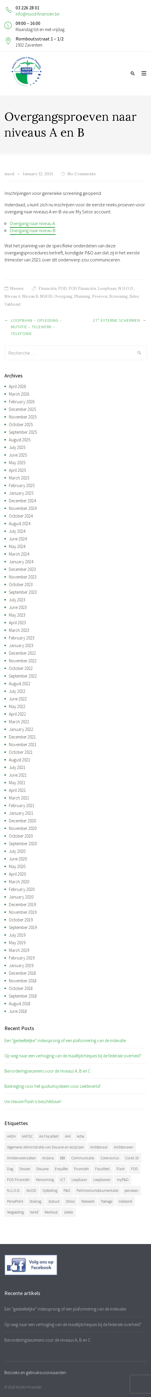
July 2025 (17, 447)
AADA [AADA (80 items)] (11, 1136)
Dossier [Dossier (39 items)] (24, 1168)
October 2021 (21, 752)
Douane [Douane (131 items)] (42, 1168)
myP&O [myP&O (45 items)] (123, 1179)
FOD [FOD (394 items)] (134, 1168)
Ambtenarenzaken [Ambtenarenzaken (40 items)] (21, 1158)
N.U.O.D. (126, 288)
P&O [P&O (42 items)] (67, 1190)
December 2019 (22, 904)
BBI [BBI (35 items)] (62, 1158)
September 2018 (23, 996)
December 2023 (22, 569)
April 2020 (17, 874)
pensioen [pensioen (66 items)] (131, 1190)
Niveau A (12, 296)
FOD (62, 288)
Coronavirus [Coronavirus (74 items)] (109, 1158)
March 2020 (19, 881)
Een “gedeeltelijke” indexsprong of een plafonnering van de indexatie (65, 1040)
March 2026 (19, 394)
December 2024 (22, 500)
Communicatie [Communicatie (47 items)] (82, 1158)
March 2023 (19, 630)
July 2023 (17, 600)
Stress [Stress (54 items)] (70, 1201)
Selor (134, 296)
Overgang (63, 296)
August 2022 (19, 683)
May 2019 (17, 942)
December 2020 (22, 820)
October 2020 (21, 836)
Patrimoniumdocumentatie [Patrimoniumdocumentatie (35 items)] (97, 1190)
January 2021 (21, 813)
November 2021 (22, 744)
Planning (82, 296)
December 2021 (22, 737)
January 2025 (21, 493)
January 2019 (21, 965)
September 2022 (23, 676)
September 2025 (23, 432)
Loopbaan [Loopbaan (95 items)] (79, 1179)
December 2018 (22, 973)
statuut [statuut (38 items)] (53, 1201)
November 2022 (22, 660)
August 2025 (19, 440)
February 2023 (21, 638)
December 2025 (22, 409)
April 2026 (17, 386)
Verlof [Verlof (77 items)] (34, 1212)
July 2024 (17, 531)
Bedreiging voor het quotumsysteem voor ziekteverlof (52, 1086)
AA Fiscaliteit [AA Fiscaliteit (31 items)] (49, 1136)
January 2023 (21, 645)
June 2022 (18, 699)
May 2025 (17, 462)
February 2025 (21, 485)
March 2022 (19, 721)
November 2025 (22, 417)
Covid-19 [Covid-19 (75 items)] (132, 1158)
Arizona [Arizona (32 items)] (48, 1158)
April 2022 (17, 714)
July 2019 (17, 935)
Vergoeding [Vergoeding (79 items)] (15, 1212)
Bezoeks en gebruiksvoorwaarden (35, 1372)
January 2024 (21, 561)
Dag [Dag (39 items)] (10, 1168)
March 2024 (19, 554)
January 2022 (21, 729)
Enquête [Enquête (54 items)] (61, 1168)
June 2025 (18, 455)
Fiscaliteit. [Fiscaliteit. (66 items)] (102, 1168)
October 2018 (21, 988)
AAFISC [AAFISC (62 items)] (27, 1136)
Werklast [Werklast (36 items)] (51, 1212)
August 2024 (19, 523)
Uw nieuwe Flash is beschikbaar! (32, 1101)
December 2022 (22, 653)
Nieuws (17, 288)
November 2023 (22, 577)
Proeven (99, 296)
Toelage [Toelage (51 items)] (106, 1201)
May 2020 (17, 866)
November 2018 (22, 980)
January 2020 (21, 897)
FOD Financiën (82, 288)
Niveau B (30, 296)
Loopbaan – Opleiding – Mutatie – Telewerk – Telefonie (36, 327)
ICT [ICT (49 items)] (62, 1179)
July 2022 (17, 691)
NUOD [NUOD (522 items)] (31, 1190)
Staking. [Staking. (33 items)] (35, 1201)
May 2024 (17, 546)
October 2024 (21, 516)
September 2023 (23, 592)
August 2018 (19, 1003)
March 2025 (19, 478)
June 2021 (18, 775)
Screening (118, 296)
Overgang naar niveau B (33, 230)
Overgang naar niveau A (32, 223)
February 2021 (21, 805)
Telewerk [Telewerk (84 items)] (87, 1201)
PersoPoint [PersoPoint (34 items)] (15, 1201)
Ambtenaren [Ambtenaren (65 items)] (123, 1147)
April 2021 (17, 790)
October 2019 (21, 920)
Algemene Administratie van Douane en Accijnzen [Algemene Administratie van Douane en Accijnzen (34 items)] (45, 1147)
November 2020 (22, 828)
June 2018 (18, 1011)
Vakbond (12, 304)
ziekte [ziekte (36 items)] (68, 1212)
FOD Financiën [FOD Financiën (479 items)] (18, 1179)
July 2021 (17, 767)
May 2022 (17, 706)
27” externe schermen (116, 320)
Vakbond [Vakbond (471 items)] (125, 1201)
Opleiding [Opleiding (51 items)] (49, 1190)
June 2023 (18, 607)
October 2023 (21, 584)
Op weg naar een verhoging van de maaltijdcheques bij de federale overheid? (72, 1056)
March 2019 (19, 950)
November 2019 (22, 912)
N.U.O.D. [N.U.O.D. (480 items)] (13, 1190)
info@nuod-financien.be (37, 14)
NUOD (46, 296)
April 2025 (17, 470)
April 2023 (17, 622)
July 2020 (17, 851)
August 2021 (19, 760)
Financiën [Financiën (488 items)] (81, 1168)
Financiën (48, 288)
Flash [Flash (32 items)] (121, 1168)
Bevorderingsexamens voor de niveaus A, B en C (47, 1071)
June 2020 (18, 859)
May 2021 (17, 782)
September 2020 (23, 843)
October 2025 (21, 424)
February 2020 (21, 889)
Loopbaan (107, 288)
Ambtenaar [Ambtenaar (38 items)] (99, 1147)
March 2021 (19, 798)
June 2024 (18, 539)
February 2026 (21, 401)
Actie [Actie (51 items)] (80, 1136)
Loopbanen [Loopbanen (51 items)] (102, 1179)
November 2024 (22, 508)
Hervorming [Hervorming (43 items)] (45, 1179)
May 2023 (17, 615)
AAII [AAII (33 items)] (68, 1136)
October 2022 (21, 668)
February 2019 (21, 958)
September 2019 (23, 927)
